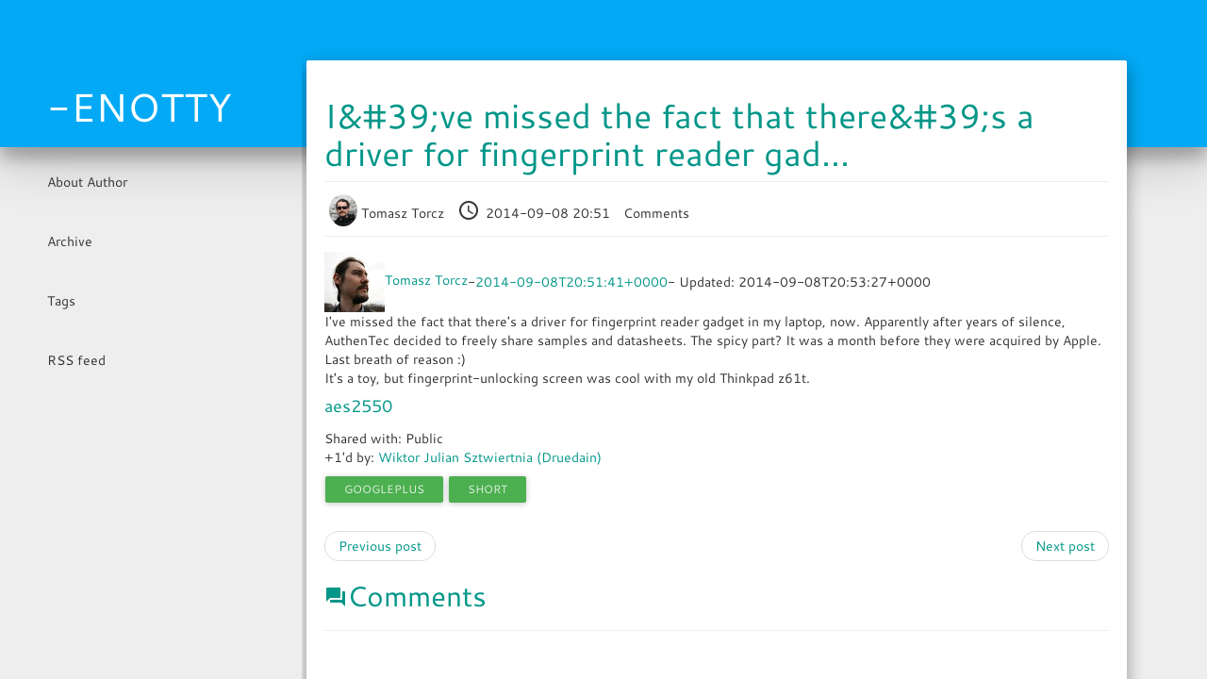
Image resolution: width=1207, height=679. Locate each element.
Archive (69, 241)
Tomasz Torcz (388, 213)
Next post (1065, 546)
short (487, 489)
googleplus (384, 489)
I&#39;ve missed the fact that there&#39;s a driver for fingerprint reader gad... (679, 134)
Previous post (380, 546)
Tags (61, 300)
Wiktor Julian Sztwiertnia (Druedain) (490, 457)
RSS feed (76, 360)
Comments (656, 213)
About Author (87, 182)
